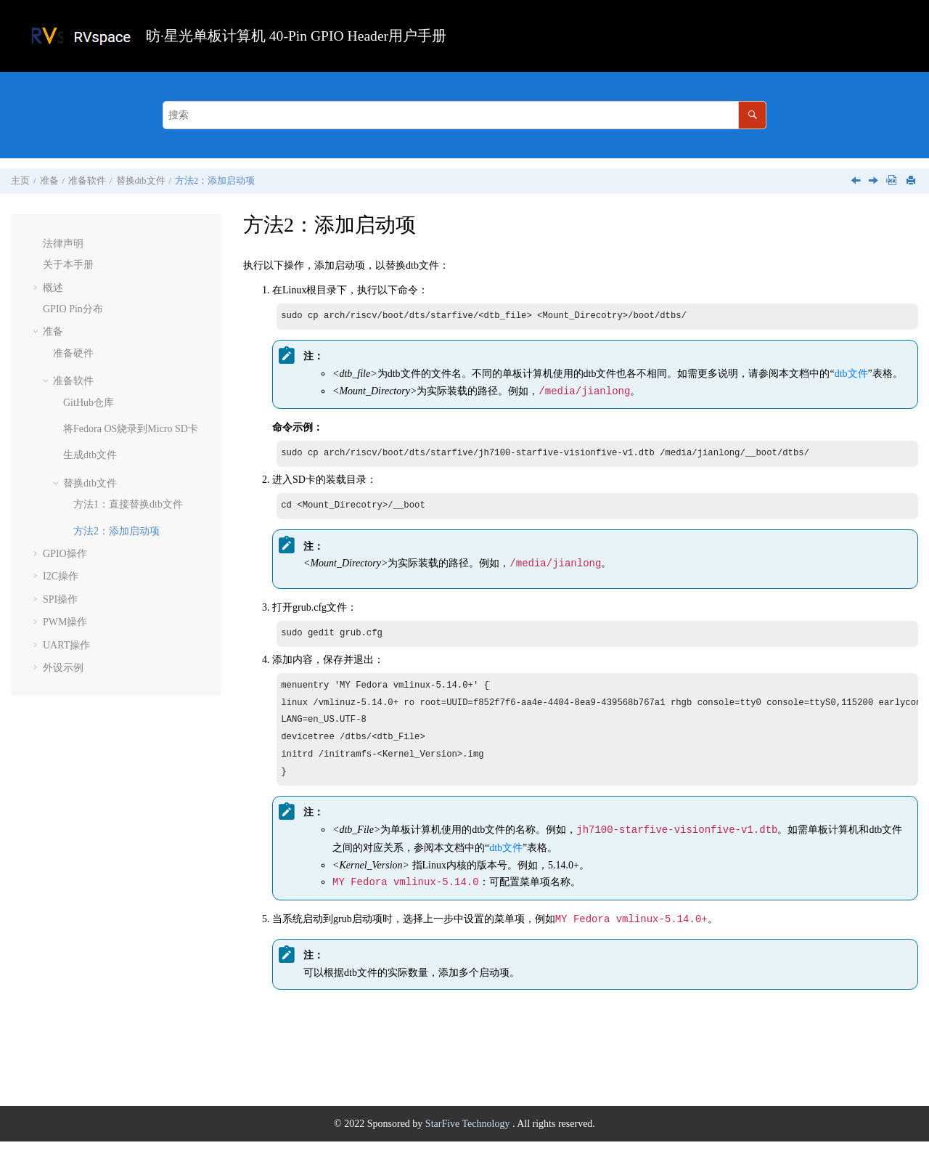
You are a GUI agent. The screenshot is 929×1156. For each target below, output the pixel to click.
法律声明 (63, 243)
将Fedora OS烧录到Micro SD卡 (130, 428)
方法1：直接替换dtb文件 (128, 504)
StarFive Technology (468, 1138)
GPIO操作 (65, 553)
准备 (49, 181)
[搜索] (752, 115)
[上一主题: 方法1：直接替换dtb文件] (857, 181)
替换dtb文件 (140, 181)
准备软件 (87, 181)
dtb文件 (851, 375)
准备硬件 (73, 353)
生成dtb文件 (90, 454)
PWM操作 (65, 621)
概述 (53, 287)
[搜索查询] (464, 115)
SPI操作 (60, 599)
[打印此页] (912, 181)
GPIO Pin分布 (73, 309)
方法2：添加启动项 (215, 181)
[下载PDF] (891, 181)
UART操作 (66, 645)
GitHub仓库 (88, 402)
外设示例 (63, 667)
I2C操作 (60, 576)
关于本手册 (68, 264)
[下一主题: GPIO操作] (874, 181)
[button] (37, 244)
